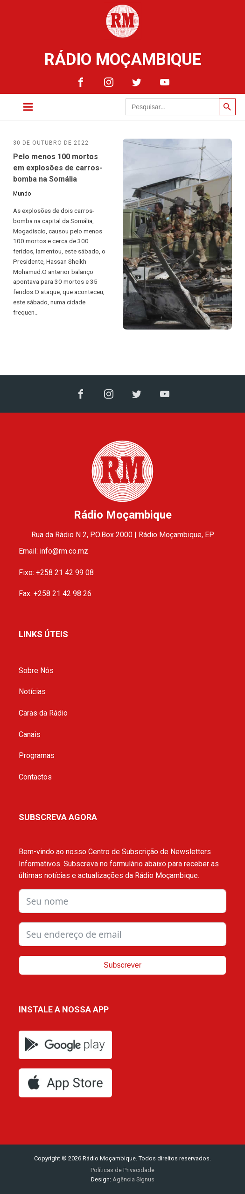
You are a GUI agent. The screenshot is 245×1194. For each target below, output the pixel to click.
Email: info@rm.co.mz (53, 551)
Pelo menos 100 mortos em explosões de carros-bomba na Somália (57, 167)
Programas (37, 755)
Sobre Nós (36, 670)
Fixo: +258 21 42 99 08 (56, 572)
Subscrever (122, 965)
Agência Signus (132, 1179)
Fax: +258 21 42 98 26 (55, 593)
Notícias (32, 691)
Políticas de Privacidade (122, 1169)
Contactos (35, 777)
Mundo (22, 193)
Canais (30, 734)
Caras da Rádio (43, 713)
